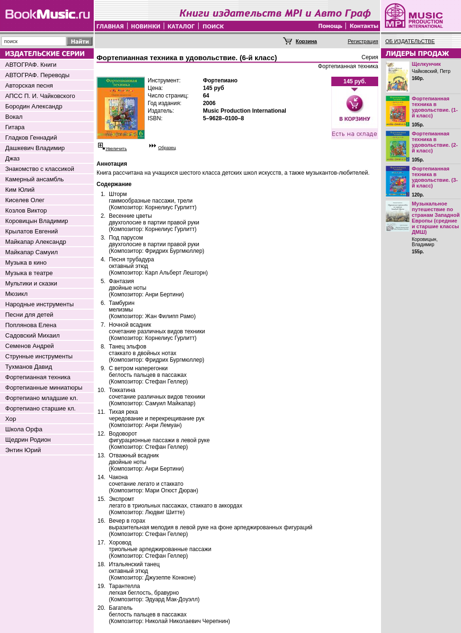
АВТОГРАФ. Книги (30, 64)
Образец (167, 147)
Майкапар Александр (35, 241)
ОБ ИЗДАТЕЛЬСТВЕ (410, 41)
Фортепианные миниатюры (43, 387)
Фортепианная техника (38, 377)
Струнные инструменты (38, 356)
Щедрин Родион (28, 439)
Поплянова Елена (30, 325)
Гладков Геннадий (31, 137)
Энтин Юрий (23, 450)
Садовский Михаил (32, 335)
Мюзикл (16, 293)
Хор (10, 418)
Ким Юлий (20, 189)
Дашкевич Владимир (35, 148)
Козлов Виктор (26, 210)
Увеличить (116, 148)
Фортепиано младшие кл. (41, 397)
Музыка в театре (29, 272)
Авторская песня (29, 85)
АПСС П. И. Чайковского (40, 95)
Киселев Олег (24, 200)
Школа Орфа (23, 429)
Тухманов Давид (28, 366)
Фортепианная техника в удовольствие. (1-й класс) (435, 107)
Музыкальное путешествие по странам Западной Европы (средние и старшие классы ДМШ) (436, 218)
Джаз (12, 158)
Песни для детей (29, 314)
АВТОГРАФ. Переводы (37, 75)
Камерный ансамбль (34, 179)
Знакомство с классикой (39, 168)
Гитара (15, 127)
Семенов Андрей (29, 345)
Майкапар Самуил (31, 252)
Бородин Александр (33, 106)
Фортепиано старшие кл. (40, 408)
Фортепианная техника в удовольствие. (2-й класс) (435, 142)
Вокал (14, 116)
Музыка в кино (25, 262)
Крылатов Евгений (31, 231)
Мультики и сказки (31, 283)
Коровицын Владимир (36, 220)
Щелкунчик (426, 64)
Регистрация (363, 41)
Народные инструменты (39, 304)
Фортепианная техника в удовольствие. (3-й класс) (435, 177)
